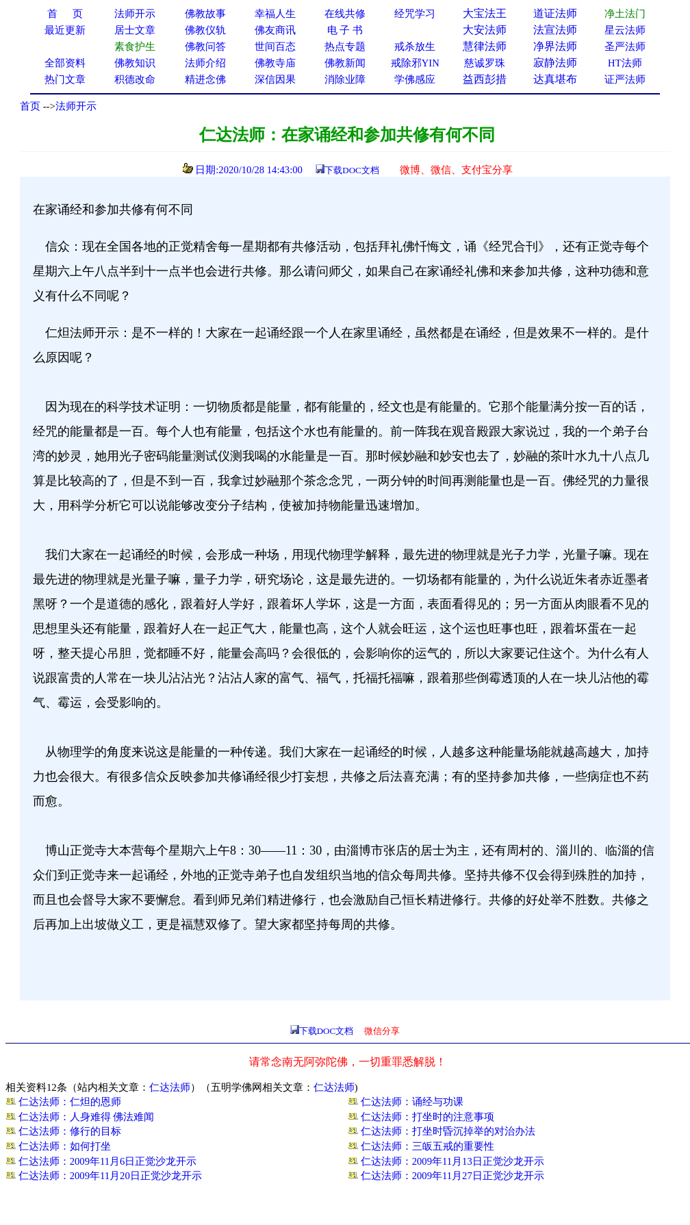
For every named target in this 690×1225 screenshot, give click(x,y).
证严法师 (625, 79)
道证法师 (555, 13)
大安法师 (485, 30)
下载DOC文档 (351, 170)
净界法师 (555, 46)
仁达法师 (169, 1087)
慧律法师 (485, 46)
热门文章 (65, 79)
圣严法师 (625, 46)
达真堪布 (555, 79)
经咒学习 (414, 13)
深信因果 (275, 79)
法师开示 (76, 106)
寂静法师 (555, 62)
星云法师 (625, 30)
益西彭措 (485, 79)
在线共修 (345, 13)
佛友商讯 (275, 30)
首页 (30, 106)
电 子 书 (345, 30)
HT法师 (625, 63)
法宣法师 (555, 30)
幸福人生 (275, 13)
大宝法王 (485, 13)
